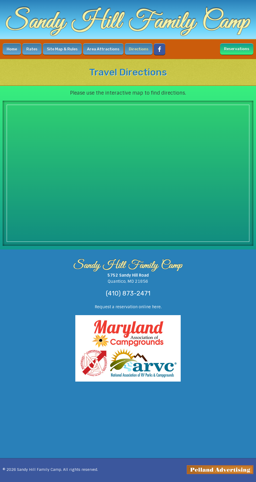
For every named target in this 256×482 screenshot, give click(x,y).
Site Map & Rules (62, 49)
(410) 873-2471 (128, 293)
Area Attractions (103, 49)
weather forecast (128, 447)
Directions (138, 49)
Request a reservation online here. (128, 307)
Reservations (236, 49)
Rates (32, 49)
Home (12, 49)
